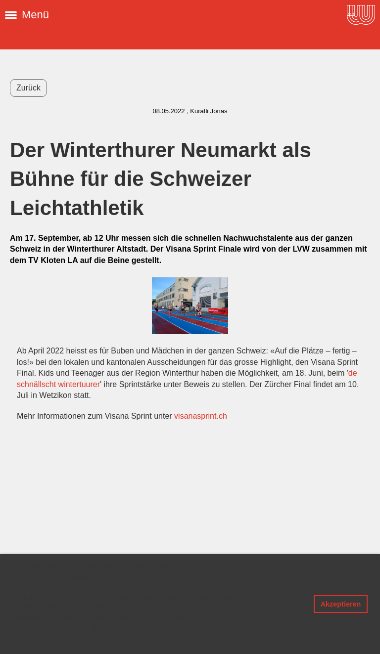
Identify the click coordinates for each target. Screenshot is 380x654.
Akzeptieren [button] (341, 604)
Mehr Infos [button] (89, 640)
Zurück (28, 88)
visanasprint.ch (200, 416)
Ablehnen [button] (287, 604)
